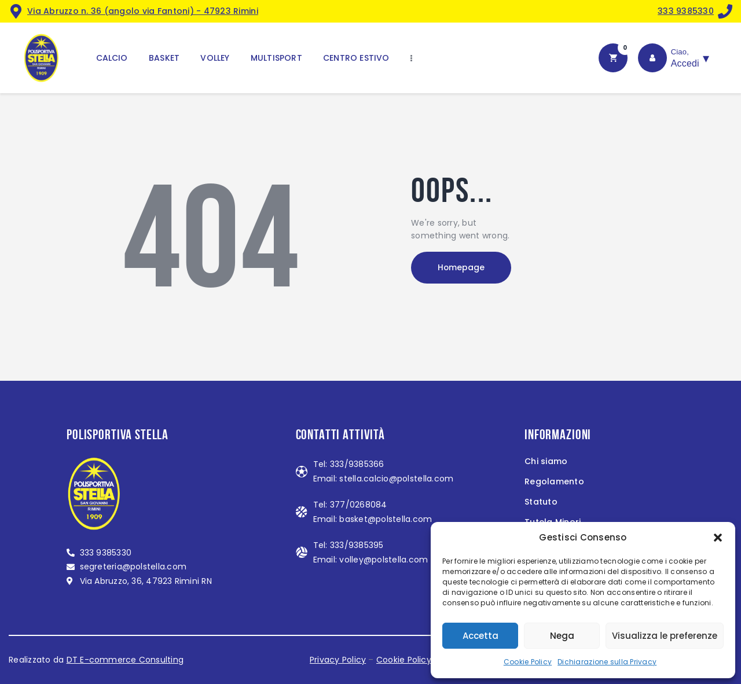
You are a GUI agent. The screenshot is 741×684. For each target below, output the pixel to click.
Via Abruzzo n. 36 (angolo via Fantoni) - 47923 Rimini (142, 11)
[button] (718, 537)
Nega (562, 636)
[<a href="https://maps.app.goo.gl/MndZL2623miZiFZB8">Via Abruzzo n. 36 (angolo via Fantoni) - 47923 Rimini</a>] (16, 11)
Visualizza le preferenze (664, 636)
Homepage (463, 268)
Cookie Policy (528, 662)
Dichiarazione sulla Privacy (606, 662)
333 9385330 (686, 11)
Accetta (480, 636)
